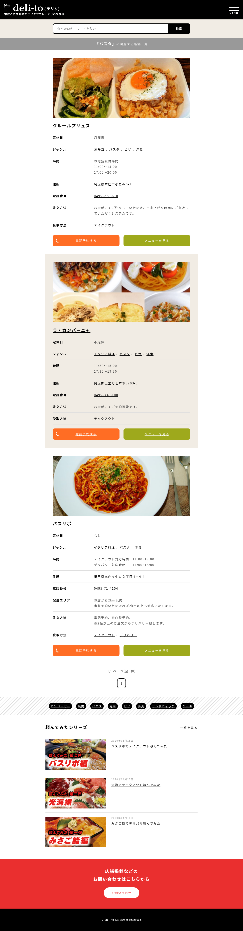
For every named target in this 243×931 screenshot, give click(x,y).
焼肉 (81, 706)
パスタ (114, 149)
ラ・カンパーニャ (71, 330)
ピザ (127, 149)
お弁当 (99, 149)
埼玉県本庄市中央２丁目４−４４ (119, 576)
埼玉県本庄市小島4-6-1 (113, 184)
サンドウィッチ (163, 706)
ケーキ (187, 706)
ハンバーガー (60, 706)
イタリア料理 (104, 354)
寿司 (112, 706)
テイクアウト (104, 225)
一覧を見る (189, 727)
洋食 (139, 149)
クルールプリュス (71, 125)
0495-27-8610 (106, 196)
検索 (179, 28)
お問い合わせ (121, 893)
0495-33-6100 (106, 395)
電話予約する (86, 240)
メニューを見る (157, 240)
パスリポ (62, 523)
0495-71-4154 (106, 588)
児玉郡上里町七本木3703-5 (116, 383)
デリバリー (128, 635)
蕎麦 (141, 706)
